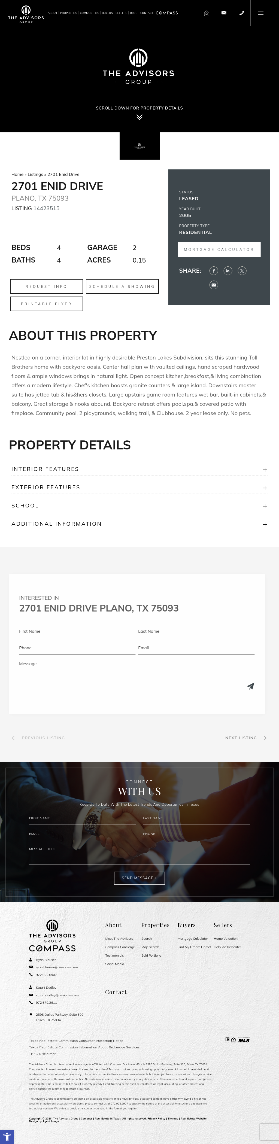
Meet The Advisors (119, 938)
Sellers (121, 12)
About (52, 12)
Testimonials (114, 955)
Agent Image (51, 1121)
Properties (68, 12)
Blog (133, 12)
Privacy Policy (156, 1118)
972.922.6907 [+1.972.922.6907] (119, 1103)
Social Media (114, 964)
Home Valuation (226, 938)
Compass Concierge (120, 947)
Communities (89, 12)
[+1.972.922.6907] (241, 13)
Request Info (47, 309)
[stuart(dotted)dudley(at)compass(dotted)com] (54, 995)
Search (146, 938)
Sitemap (173, 1118)
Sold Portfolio (151, 955)
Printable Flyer (46, 326)
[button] (7, 1137)
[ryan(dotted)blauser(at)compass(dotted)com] (53, 967)
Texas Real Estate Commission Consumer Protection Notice (76, 1041)
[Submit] (228, 686)
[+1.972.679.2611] (43, 1002)
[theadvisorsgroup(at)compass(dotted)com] (224, 13)
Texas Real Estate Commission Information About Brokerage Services (84, 1047)
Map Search (150, 947)
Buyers (107, 12)
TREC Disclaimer (42, 1054)
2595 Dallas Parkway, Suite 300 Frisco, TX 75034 (60, 1017)
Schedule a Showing (122, 309)
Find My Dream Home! (194, 947)
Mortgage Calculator (193, 938)
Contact (146, 12)
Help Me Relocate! (227, 947)
